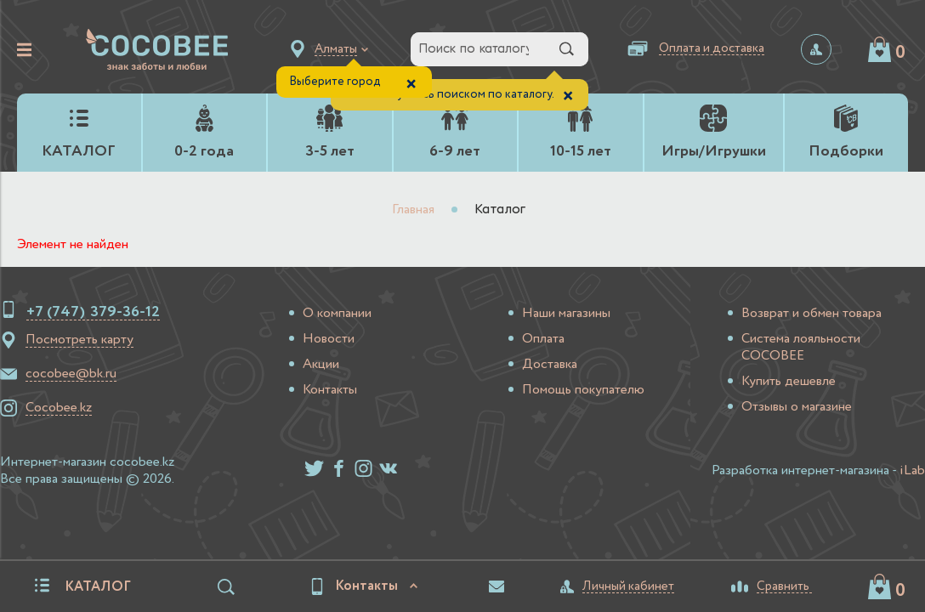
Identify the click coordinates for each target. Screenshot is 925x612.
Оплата (543, 339)
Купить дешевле (788, 381)
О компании (337, 313)
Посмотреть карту (79, 340)
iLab (912, 471)
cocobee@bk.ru (71, 374)
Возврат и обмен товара (811, 313)
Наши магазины (566, 313)
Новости (329, 339)
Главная (413, 210)
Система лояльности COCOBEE (800, 347)
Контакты (330, 390)
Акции (321, 364)
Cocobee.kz (59, 408)
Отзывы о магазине (796, 407)
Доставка (549, 364)
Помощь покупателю (583, 390)
